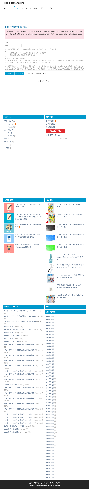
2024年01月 (50, 326)
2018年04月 (50, 394)
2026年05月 (50, 317)
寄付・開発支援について (54, 135)
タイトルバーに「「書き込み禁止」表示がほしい (20, 345)
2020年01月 (50, 349)
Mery (9, 124)
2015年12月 (50, 439)
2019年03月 (50, 370)
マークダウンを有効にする (35, 74)
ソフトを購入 (50, 124)
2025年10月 (50, 320)
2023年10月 (50, 329)
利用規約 (44, 483)
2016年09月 (50, 421)
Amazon (7, 145)
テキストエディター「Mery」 (31, 8)
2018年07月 (50, 385)
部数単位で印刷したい (11, 336)
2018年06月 (50, 388)
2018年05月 (50, 391)
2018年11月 (50, 376)
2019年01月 (50, 373)
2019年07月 (50, 361)
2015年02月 (50, 457)
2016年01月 (50, 436)
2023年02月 (50, 335)
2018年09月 (50, 382)
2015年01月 (50, 460)
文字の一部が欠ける (10, 385)
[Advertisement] (44, 16)
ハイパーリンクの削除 (11, 429)
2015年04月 (50, 451)
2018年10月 (50, 379)
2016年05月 (50, 427)
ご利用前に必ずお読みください (17, 27)
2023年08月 (50, 332)
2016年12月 (50, 415)
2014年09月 (50, 463)
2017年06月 (50, 409)
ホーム (6, 8)
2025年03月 (50, 323)
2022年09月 (50, 338)
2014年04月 (50, 469)
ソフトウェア (8, 121)
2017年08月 (50, 406)
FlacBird (11, 127)
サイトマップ (55, 483)
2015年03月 (50, 454)
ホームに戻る (34, 483)
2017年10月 (50, 403)
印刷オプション (9, 327)
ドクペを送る (50, 121)
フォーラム (15, 8)
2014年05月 (50, 466)
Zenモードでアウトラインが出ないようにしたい (20, 311)
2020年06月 (50, 346)
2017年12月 (50, 400)
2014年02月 (50, 475)
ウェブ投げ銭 (50, 127)
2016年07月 (50, 424)
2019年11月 (50, 355)
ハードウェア (8, 130)
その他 (6, 148)
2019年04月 (50, 367)
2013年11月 (50, 478)
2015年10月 (50, 442)
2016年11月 (50, 418)
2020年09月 (50, 343)
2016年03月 (50, 430)
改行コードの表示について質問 (14, 426)
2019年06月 (50, 364)
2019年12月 (50, 352)
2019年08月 (50, 358)
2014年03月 (50, 472)
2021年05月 (50, 340)
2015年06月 (50, 448)
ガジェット (8, 142)
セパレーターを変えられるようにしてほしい (18, 330)
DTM (5, 139)
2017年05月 (50, 412)
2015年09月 (50, 445)
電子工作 (11, 136)
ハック (10, 133)
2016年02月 (50, 433)
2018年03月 (50, 397)
